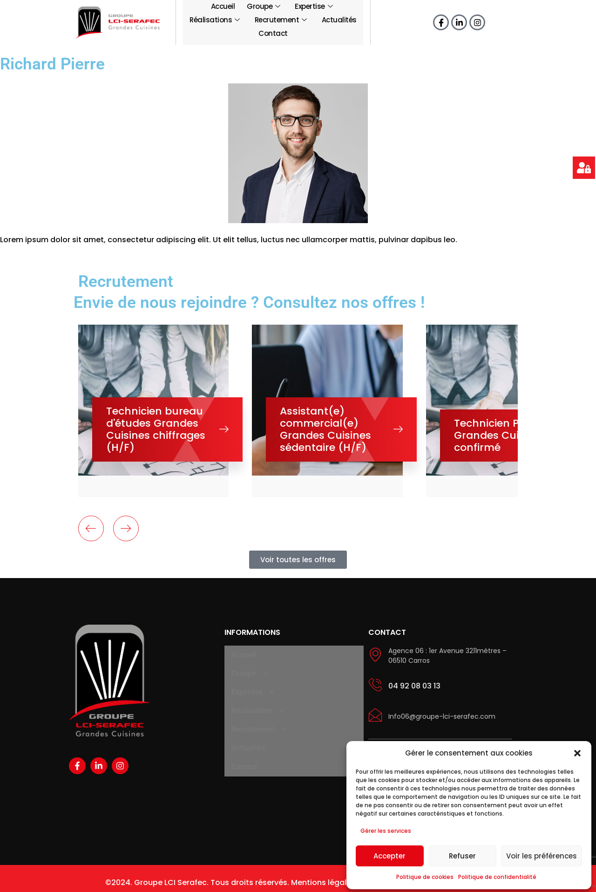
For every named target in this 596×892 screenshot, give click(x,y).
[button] (577, 751)
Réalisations (331, 10)
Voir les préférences (541, 854)
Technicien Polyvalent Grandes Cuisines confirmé (474, 430)
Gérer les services (385, 829)
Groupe (224, 10)
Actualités (453, 10)
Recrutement (396, 10)
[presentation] (55, 524)
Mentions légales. (324, 874)
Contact (321, 30)
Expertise (273, 10)
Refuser (462, 854)
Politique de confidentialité (498, 875)
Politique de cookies (425, 875)
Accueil (184, 10)
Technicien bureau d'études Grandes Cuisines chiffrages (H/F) (119, 424)
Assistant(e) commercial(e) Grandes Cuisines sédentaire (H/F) (289, 424)
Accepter (390, 854)
